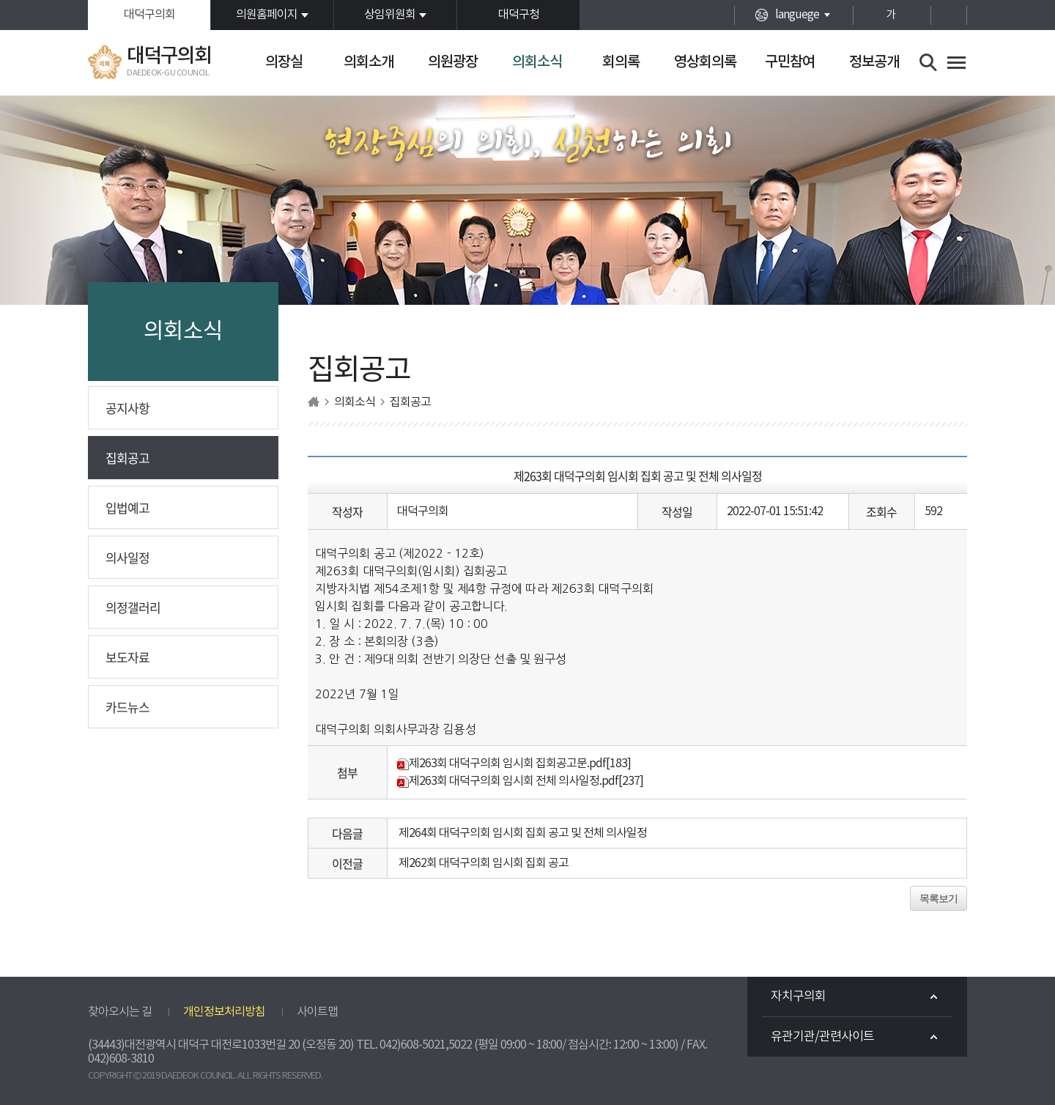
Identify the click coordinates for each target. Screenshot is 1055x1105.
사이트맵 (317, 1012)
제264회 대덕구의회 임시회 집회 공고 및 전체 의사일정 (523, 833)
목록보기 (938, 898)
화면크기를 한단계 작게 (916, 15)
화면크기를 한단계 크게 (865, 15)
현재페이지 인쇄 (948, 15)
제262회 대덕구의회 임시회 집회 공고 (484, 863)
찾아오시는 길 (120, 1012)
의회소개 (368, 62)
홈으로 (313, 401)
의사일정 (127, 557)
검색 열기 (928, 62)
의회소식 (537, 62)
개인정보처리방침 (224, 1012)
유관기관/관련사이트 (822, 1037)
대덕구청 (518, 14)
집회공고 (127, 457)
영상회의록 (705, 62)
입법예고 (127, 507)
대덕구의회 (149, 14)
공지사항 (127, 408)
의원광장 (453, 62)
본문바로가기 (0, 0)
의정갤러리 (133, 607)
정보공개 (874, 62)
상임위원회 (389, 14)
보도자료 (127, 657)
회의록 (621, 62)
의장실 (284, 62)
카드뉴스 (127, 707)
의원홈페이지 (266, 14)
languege (797, 14)
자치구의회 (798, 996)
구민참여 (790, 62)
